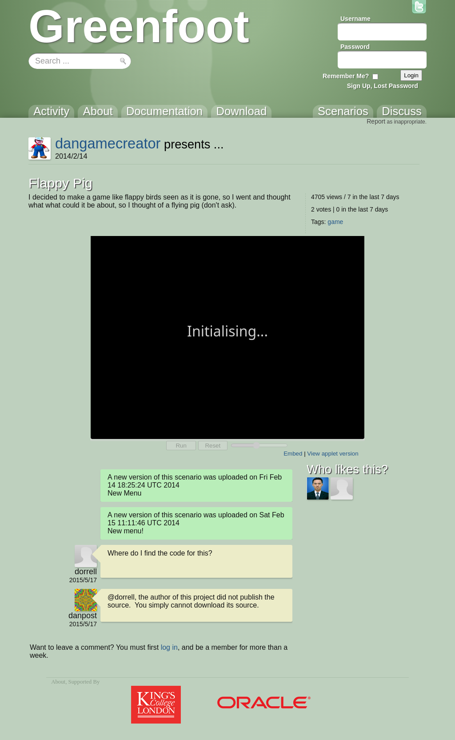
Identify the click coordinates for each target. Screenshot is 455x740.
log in (169, 647)
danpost (82, 615)
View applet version (332, 453)
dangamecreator (108, 143)
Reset (212, 445)
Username (355, 18)
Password (355, 46)
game (335, 221)
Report (376, 121)
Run (181, 445)
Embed (292, 453)
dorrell (86, 571)
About (58, 682)
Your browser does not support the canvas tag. (227, 337)
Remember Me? (346, 76)
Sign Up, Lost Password (382, 85)
